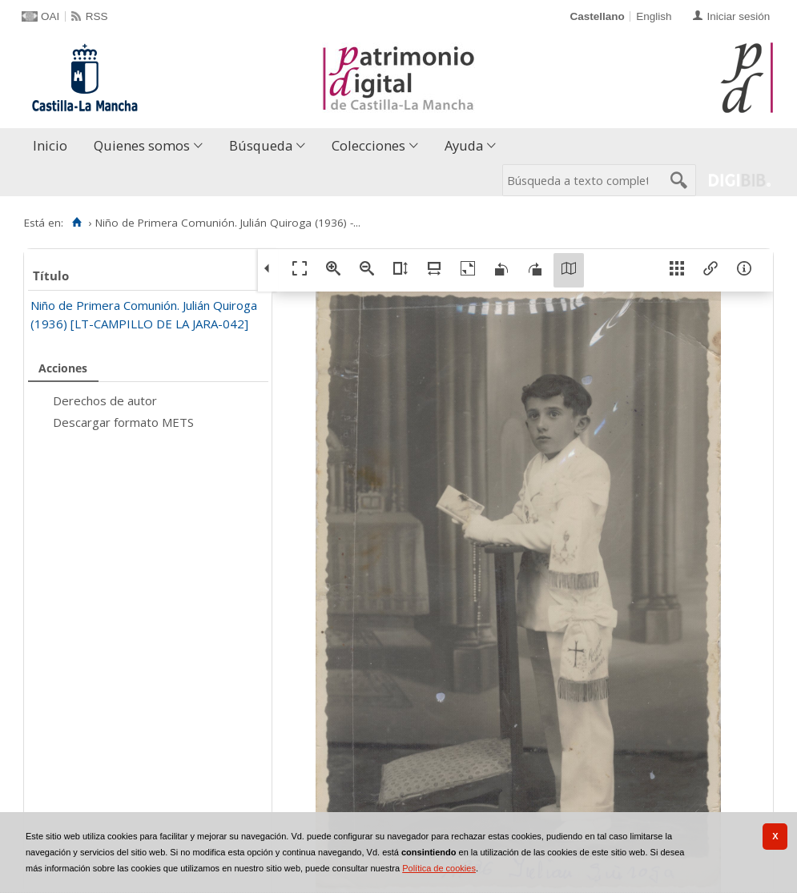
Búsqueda (260, 145)
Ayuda (464, 145)
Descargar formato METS (123, 422)
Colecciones (368, 145)
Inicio (50, 145)
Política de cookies (439, 868)
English (653, 16)
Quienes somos (142, 145)
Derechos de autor (105, 400)
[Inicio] (76, 222)
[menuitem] (53, 146)
